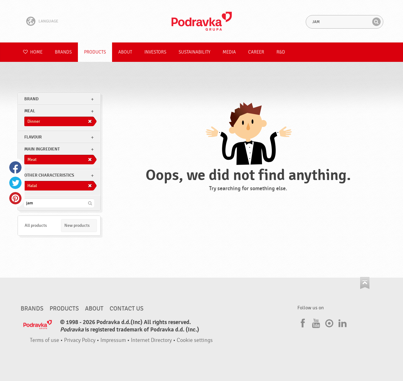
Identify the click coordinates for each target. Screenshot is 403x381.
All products (36, 225)
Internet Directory (151, 340)
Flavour (33, 137)
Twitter (15, 183)
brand (31, 99)
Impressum (113, 340)
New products (77, 225)
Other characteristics (49, 175)
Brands (63, 52)
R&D (280, 52)
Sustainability (194, 52)
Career (256, 52)
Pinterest (15, 198)
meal (29, 111)
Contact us (126, 308)
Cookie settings (195, 340)
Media (229, 52)
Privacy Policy (79, 340)
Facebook (15, 167)
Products (95, 52)
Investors (155, 52)
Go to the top (364, 283)
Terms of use (44, 340)
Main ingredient (42, 149)
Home (32, 52)
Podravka (202, 21)
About (125, 52)
